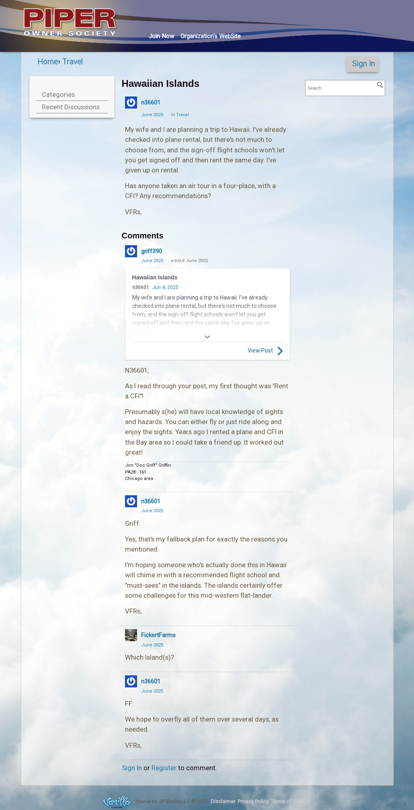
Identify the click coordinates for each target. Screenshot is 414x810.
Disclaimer (223, 801)
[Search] (380, 85)
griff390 (151, 251)
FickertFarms (158, 635)
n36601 (150, 102)
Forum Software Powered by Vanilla (117, 801)
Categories (58, 94)
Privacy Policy (253, 801)
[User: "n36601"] (131, 102)
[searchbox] (345, 88)
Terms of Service (290, 801)
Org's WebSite (210, 36)
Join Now (161, 36)
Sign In (363, 63)
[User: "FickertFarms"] (131, 635)
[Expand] (207, 337)
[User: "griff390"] (131, 251)
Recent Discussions (71, 107)
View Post (265, 351)
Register (164, 768)
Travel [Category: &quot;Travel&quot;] (182, 114)
